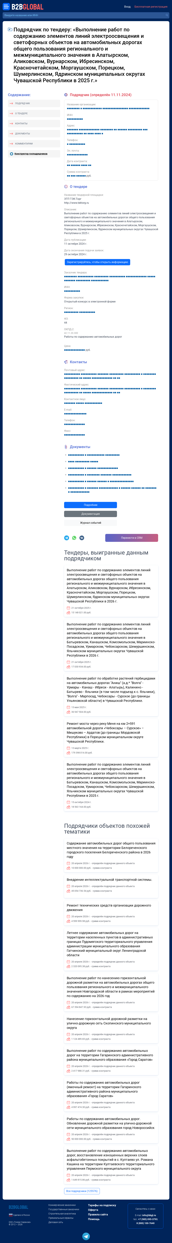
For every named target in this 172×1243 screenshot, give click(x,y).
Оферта (93, 1209)
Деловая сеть (55, 1222)
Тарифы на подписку (102, 1205)
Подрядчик (22, 103)
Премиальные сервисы (61, 1218)
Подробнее (90, 505)
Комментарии (24, 143)
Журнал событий (90, 522)
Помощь (93, 1219)
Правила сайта (98, 1214)
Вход (127, 6)
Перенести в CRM (131, 537)
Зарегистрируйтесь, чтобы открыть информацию (97, 262)
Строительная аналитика (62, 1213)
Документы (22, 133)
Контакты (21, 123)
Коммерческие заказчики (62, 1205)
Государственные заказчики (63, 1209)
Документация (90, 513)
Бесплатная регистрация (150, 6)
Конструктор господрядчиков (31, 153)
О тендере (21, 113)
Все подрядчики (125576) (82, 1191)
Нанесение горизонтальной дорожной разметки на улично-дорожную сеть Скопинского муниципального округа (109, 1023)
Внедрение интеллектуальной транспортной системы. (109, 880)
